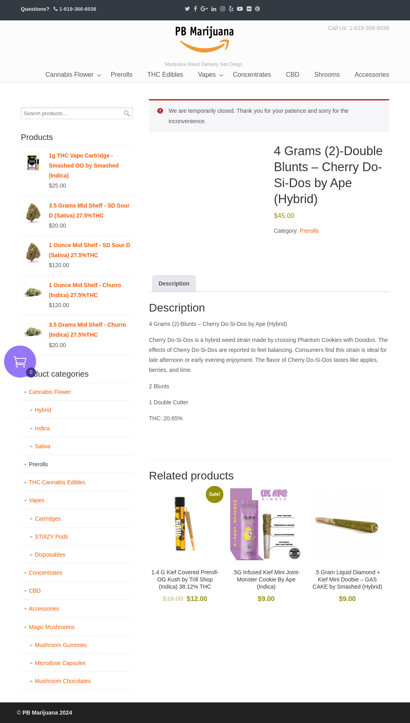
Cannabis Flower (50, 392)
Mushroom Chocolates (63, 681)
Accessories (44, 608)
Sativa (42, 446)
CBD (35, 590)
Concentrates (45, 572)
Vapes (36, 500)
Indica (42, 428)
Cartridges (48, 518)
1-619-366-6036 (77, 9)
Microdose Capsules (60, 663)
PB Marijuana (205, 40)
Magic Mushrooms (51, 627)
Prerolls (309, 231)
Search (127, 113)
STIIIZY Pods (51, 536)
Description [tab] (174, 283)
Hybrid (43, 410)
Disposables (50, 554)
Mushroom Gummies (61, 645)
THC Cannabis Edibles (57, 482)
